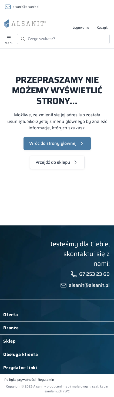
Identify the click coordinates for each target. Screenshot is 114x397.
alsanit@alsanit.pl (26, 6)
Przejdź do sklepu (52, 162)
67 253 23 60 (94, 274)
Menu (9, 42)
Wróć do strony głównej (52, 143)
